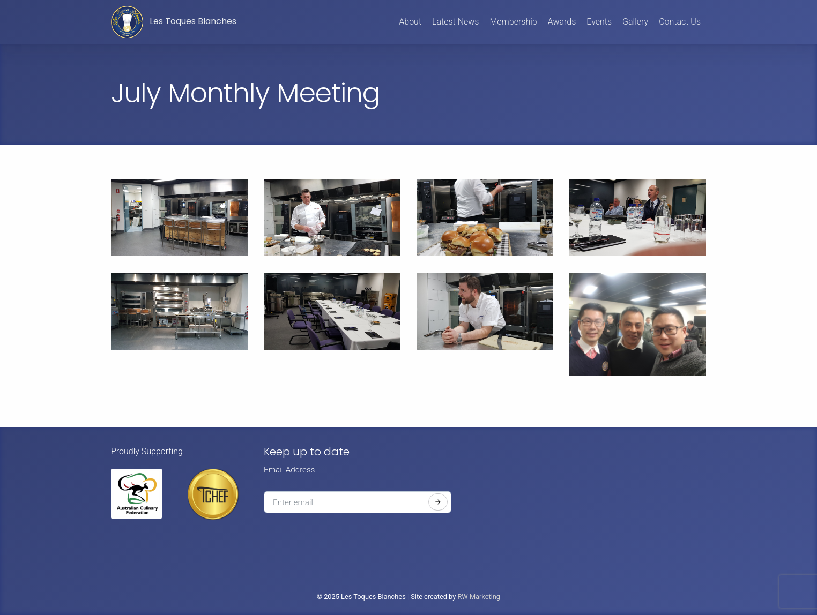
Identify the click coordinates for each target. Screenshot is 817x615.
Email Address (289, 470)
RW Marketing (478, 596)
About (410, 22)
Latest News (455, 22)
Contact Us (680, 22)
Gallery (635, 22)
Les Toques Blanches (173, 22)
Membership (513, 22)
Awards (562, 22)
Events (599, 22)
